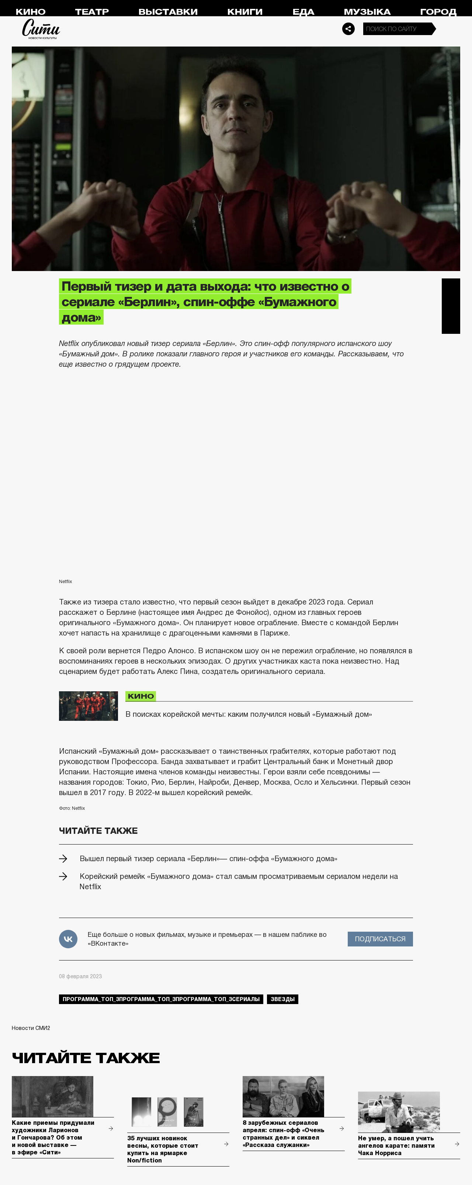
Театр (92, 12)
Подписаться (380, 939)
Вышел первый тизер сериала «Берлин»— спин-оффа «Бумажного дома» (208, 858)
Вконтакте (451, 306)
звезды (283, 999)
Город (438, 12)
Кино (30, 12)
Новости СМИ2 (31, 1028)
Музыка (367, 12)
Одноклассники (451, 324)
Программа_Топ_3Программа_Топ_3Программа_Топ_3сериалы (161, 999)
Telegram (451, 287)
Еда (303, 12)
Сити (41, 28)
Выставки (168, 12)
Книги (245, 12)
